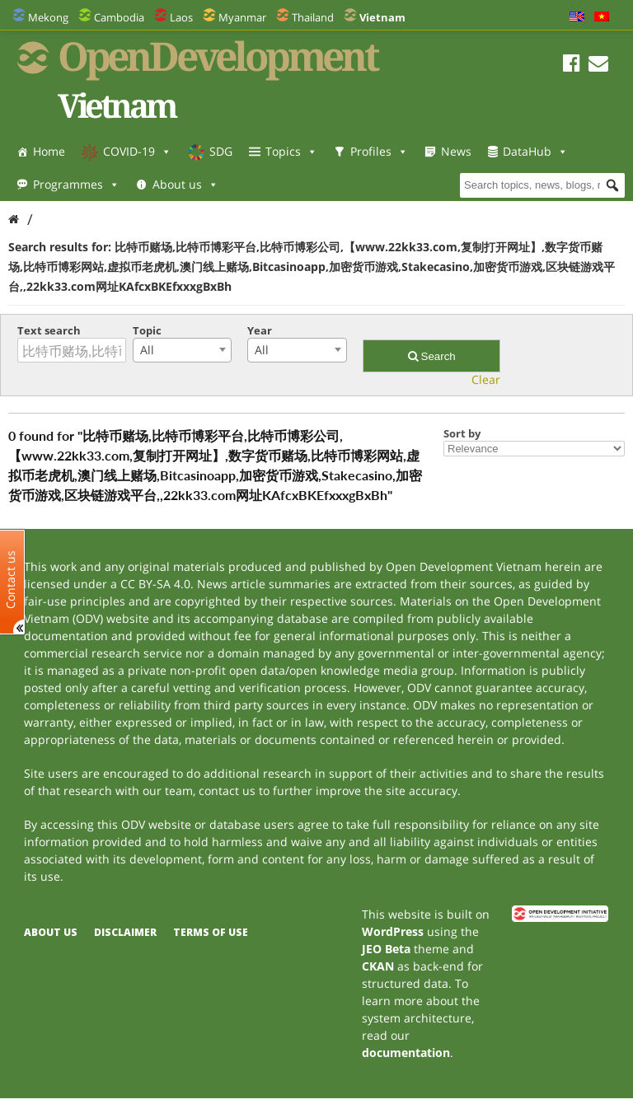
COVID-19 (137, 151)
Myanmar (242, 17)
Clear (485, 379)
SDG (220, 151)
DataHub (535, 151)
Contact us (10, 579)
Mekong (48, 17)
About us (185, 184)
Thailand (313, 17)
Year (259, 330)
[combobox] (182, 350)
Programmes (76, 184)
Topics (291, 151)
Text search (49, 330)
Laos (181, 17)
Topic (147, 330)
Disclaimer (125, 932)
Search (432, 356)
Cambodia (119, 17)
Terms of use (210, 932)
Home (49, 151)
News (456, 151)
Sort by (462, 433)
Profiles (379, 151)
